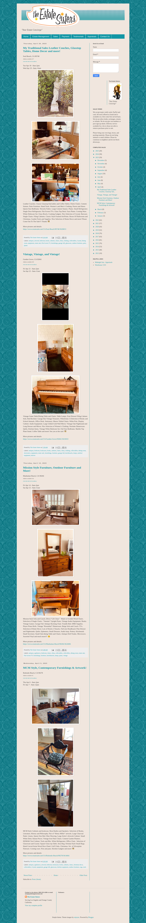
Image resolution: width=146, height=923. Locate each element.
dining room (82, 450)
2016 (97, 240)
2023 (97, 157)
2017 (97, 237)
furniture (54, 453)
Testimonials (78, 37)
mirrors (33, 455)
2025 (97, 151)
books (47, 241)
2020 (97, 227)
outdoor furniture (77, 243)
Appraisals (92, 37)
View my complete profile (33, 905)
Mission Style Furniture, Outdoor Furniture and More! (108, 199)
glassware (68, 243)
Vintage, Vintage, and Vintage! (41, 254)
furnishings (54, 243)
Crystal (79, 241)
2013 (97, 250)
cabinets (52, 241)
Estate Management (40, 37)
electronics (27, 453)
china (61, 241)
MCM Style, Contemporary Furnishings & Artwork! (54, 667)
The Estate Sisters (33, 897)
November (101, 164)
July (99, 177)
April (99, 187)
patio (84, 243)
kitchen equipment (62, 867)
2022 (97, 220)
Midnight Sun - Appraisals (103, 262)
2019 (97, 230)
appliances (37, 653)
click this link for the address (30, 61)
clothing (66, 241)
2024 (97, 154)
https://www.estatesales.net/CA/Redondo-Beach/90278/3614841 (46, 856)
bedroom (42, 241)
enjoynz (76, 917)
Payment (65, 37)
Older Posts (83, 875)
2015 (97, 243)
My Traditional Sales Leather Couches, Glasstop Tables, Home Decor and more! (52, 49)
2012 (97, 253)
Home (25, 37)
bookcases (43, 450)
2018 (97, 233)
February (100, 213)
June (99, 180)
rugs (81, 867)
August (100, 173)
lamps (75, 453)
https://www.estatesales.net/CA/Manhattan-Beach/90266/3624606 (47, 644)
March (99, 209)
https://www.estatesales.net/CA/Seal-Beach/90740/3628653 (44, 229)
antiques (31, 241)
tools (84, 867)
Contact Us (105, 37)
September (101, 170)
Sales (55, 37)
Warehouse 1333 (100, 265)
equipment (31, 243)
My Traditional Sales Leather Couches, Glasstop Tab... (106, 191)
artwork (36, 241)
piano (61, 655)
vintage (65, 655)
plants (26, 245)
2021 (97, 223)
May (99, 183)
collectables (72, 241)
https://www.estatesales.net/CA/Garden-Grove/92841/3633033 (45, 439)
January (100, 216)
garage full (62, 243)
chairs (57, 241)
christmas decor (78, 865)
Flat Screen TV (46, 243)
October (100, 167)
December (101, 160)
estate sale (38, 243)
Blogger (90, 917)
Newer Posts (28, 875)
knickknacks (69, 453)
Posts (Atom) (36, 879)
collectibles (66, 653)
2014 (97, 247)
